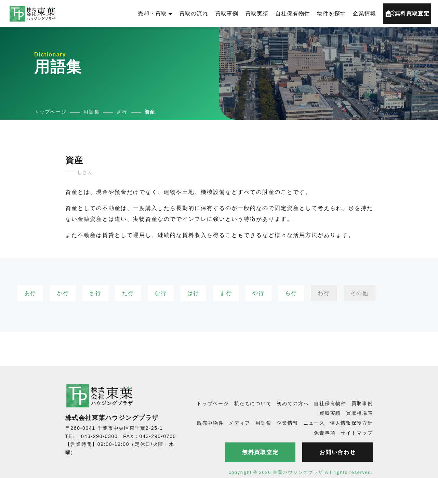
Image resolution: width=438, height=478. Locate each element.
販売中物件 (210, 423)
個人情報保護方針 (351, 423)
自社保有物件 (292, 13)
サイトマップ (357, 433)
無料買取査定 (407, 13)
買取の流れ (193, 13)
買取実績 (256, 13)
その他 (359, 293)
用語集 (263, 423)
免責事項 (324, 433)
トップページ (213, 403)
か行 (63, 293)
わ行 (324, 293)
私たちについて (252, 403)
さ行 (95, 293)
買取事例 (226, 13)
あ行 (30, 293)
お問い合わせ (337, 452)
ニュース (314, 423)
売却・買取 (155, 13)
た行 (128, 293)
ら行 (291, 293)
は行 (193, 293)
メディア (239, 423)
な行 (161, 293)
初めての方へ (293, 403)
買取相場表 (359, 413)
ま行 (226, 293)
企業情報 (364, 13)
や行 (258, 293)
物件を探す (331, 13)
